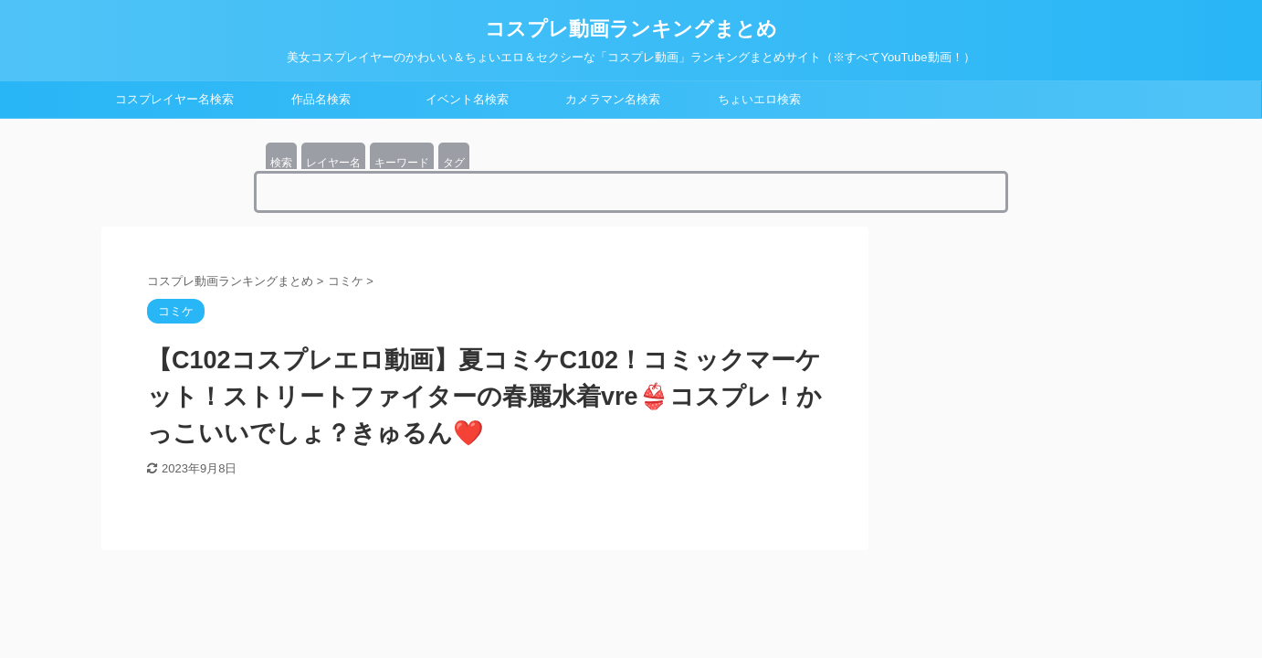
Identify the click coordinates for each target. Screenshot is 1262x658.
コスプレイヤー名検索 (174, 99)
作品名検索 (321, 99)
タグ (454, 162)
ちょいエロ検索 (759, 99)
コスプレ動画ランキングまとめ (631, 28)
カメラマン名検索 (612, 99)
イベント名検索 (467, 99)
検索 (281, 162)
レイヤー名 (333, 162)
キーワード (401, 162)
